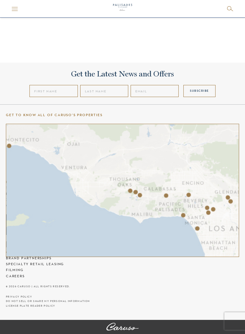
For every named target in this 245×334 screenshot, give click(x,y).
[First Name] (53, 91)
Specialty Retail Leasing (35, 264)
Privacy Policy (19, 296)
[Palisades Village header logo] (122, 9)
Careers (15, 276)
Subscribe (199, 91)
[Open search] (230, 8)
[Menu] (15, 9)
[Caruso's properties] (122, 190)
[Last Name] (104, 91)
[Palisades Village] (122, 327)
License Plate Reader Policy (30, 306)
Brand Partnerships (28, 258)
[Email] (155, 91)
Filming (15, 270)
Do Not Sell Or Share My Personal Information (48, 301)
